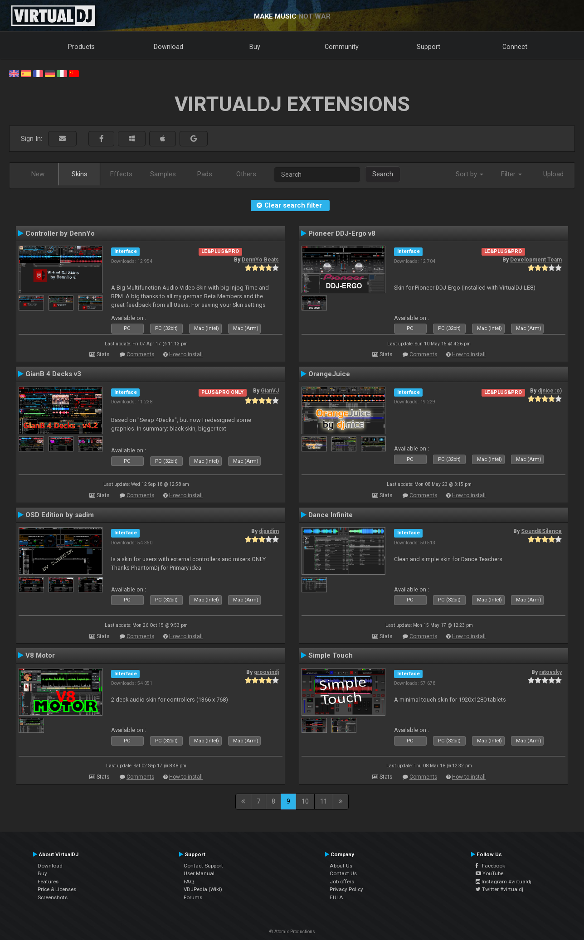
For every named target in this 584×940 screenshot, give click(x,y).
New (37, 174)
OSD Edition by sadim (59, 515)
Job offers (342, 881)
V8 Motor (40, 655)
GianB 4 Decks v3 (53, 374)
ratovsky (550, 672)
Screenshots (53, 897)
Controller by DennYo (60, 233)
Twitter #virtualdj (499, 889)
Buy (254, 46)
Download (168, 46)
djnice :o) (550, 391)
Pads (204, 174)
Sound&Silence (541, 531)
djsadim (269, 531)
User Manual (199, 873)
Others (246, 174)
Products (81, 46)
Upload (553, 174)
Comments (140, 354)
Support (428, 46)
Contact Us (343, 873)
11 (323, 801)
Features (48, 881)
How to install (186, 354)
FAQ (189, 881)
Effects (121, 174)
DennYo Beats (260, 260)
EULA (336, 897)
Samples (163, 174)
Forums (193, 897)
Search (382, 174)
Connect (514, 46)
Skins (80, 174)
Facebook (490, 865)
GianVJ (270, 391)
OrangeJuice (329, 374)
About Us (341, 865)
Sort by (469, 174)
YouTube (489, 873)
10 (305, 801)
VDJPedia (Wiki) (203, 889)
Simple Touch (330, 655)
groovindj (266, 672)
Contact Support (203, 865)
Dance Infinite (330, 515)
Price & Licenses (57, 889)
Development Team (536, 260)
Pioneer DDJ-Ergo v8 (341, 233)
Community (342, 46)
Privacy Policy (346, 889)
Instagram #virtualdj (503, 881)
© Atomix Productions (292, 932)
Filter (511, 174)
